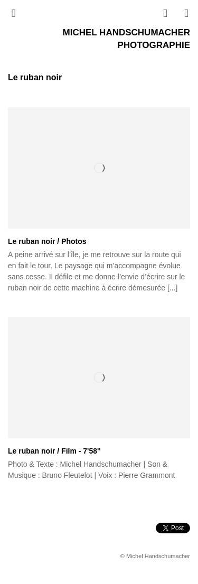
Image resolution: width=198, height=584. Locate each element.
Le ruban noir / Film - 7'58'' (54, 451)
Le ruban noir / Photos (47, 241)
